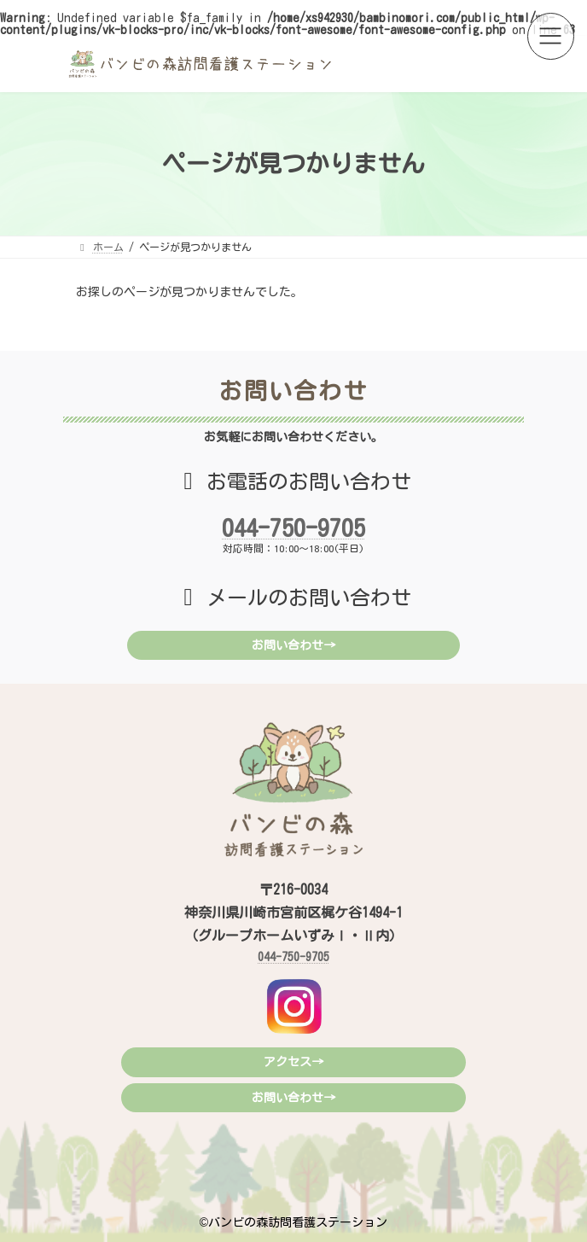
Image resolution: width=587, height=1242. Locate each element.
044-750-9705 (293, 527)
